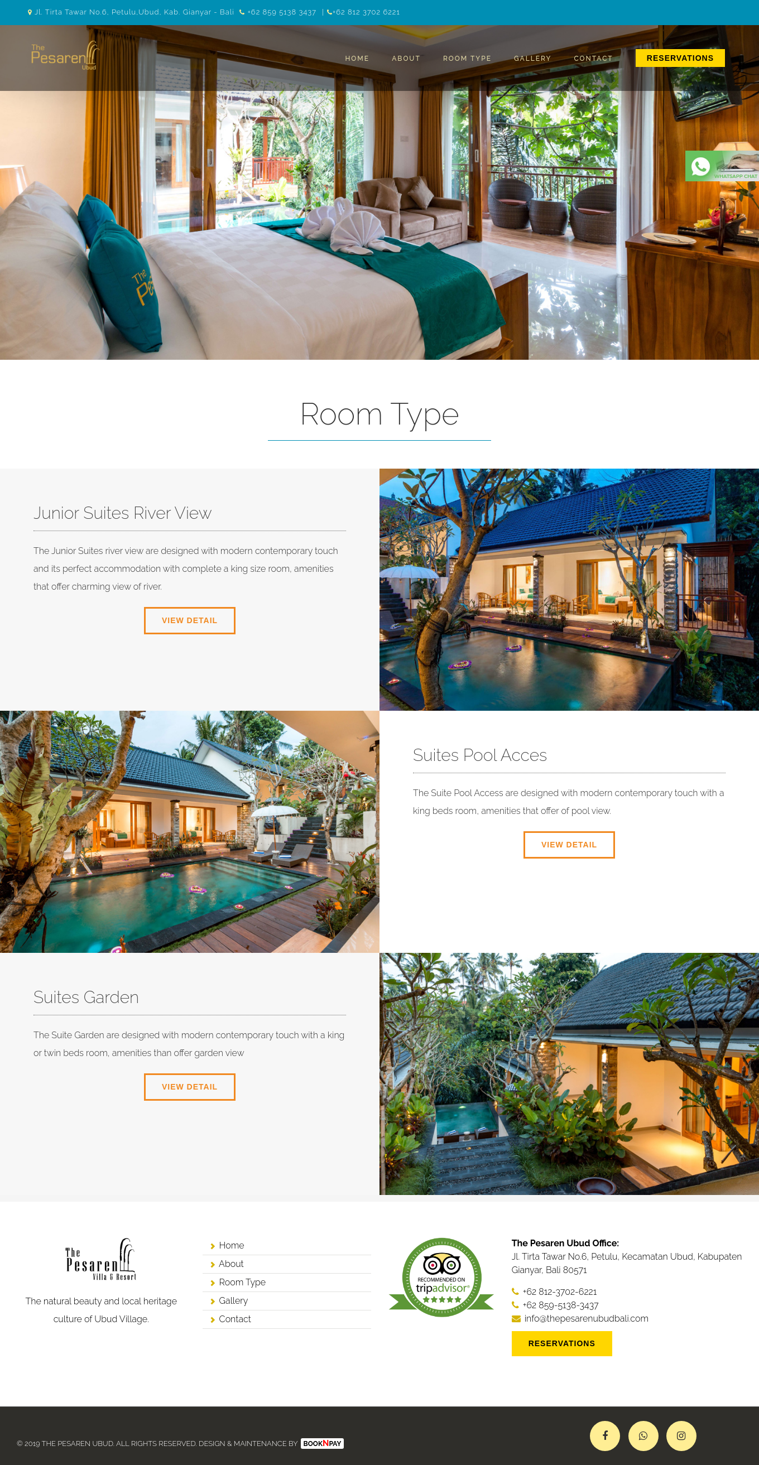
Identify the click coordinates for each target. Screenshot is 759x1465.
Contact (593, 58)
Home (357, 58)
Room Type (467, 58)
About (406, 58)
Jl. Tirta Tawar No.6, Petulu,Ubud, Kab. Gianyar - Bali (134, 12)
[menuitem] (680, 59)
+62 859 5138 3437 (281, 12)
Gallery (532, 58)
